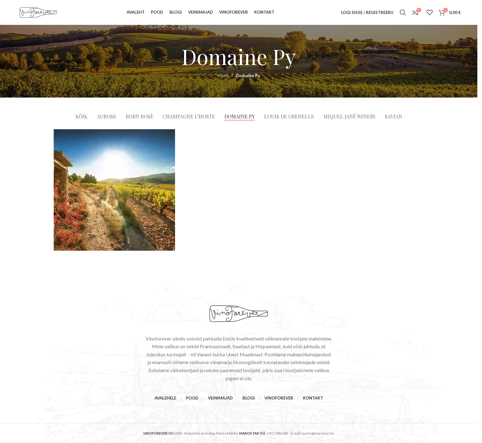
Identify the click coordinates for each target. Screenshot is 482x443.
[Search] (403, 12)
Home (223, 75)
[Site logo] (38, 12)
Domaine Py (248, 75)
